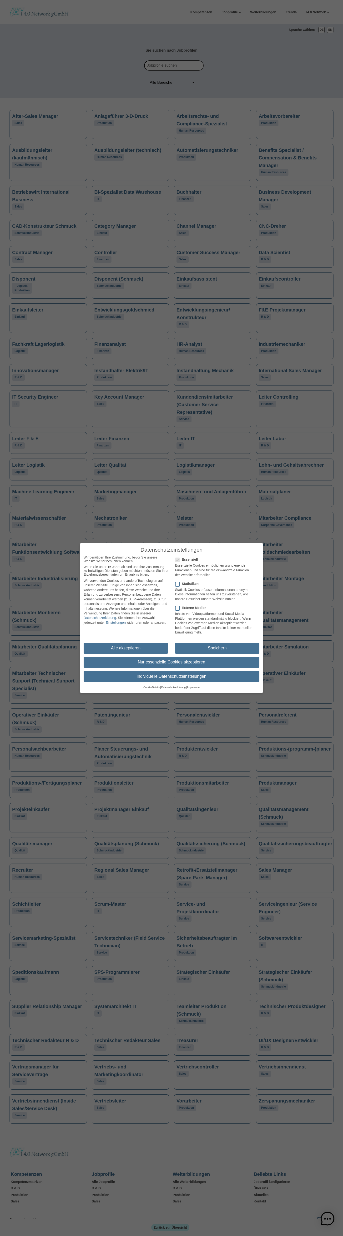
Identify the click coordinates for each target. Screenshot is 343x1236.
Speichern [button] (217, 645)
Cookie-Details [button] (151, 684)
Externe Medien (192, 605)
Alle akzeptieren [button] (126, 645)
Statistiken (188, 581)
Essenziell (188, 557)
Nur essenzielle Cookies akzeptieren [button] (171, 659)
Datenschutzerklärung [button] (173, 684)
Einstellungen (116, 619)
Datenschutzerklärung (100, 615)
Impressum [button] (193, 684)
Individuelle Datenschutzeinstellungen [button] (172, 673)
